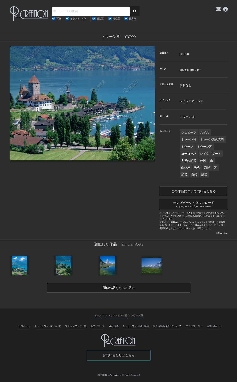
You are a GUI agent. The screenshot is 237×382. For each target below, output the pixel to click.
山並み (185, 167)
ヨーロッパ (188, 153)
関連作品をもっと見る (119, 288)
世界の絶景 (188, 160)
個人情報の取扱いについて (167, 326)
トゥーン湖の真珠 (212, 139)
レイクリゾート (210, 153)
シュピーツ (188, 132)
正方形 (132, 18)
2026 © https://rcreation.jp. (110, 375)
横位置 (100, 18)
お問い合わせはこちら (119, 355)
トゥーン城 (188, 139)
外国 (203, 160)
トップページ (23, 326)
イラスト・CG (78, 18)
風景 (204, 174)
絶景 (184, 174)
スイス (204, 132)
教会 (197, 167)
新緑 (207, 167)
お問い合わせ (214, 326)
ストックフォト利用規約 (136, 326)
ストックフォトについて (47, 326)
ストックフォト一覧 (76, 326)
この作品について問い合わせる (193, 191)
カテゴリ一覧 (97, 326)
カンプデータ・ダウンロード (193, 204)
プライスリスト (194, 326)
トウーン (187, 146)
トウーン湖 (204, 146)
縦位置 (116, 18)
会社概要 (114, 326)
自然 (194, 174)
